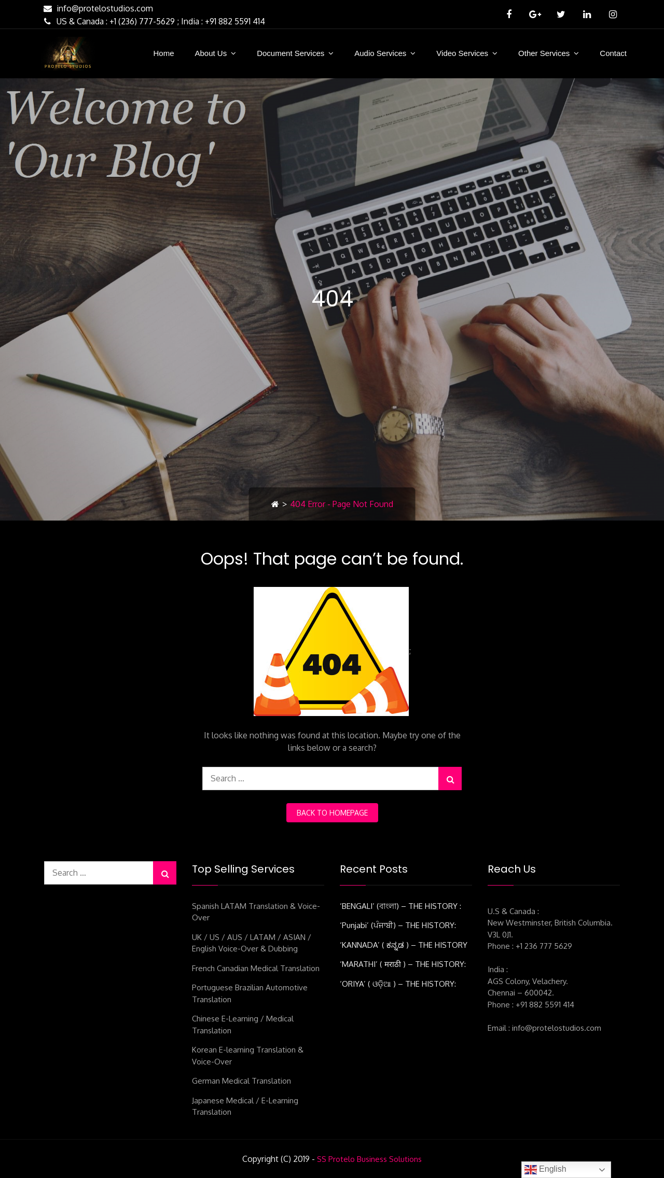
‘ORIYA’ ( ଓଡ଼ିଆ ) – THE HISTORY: (398, 984)
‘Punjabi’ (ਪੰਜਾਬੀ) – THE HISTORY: (398, 925)
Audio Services (380, 53)
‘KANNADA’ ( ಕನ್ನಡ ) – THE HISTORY (403, 945)
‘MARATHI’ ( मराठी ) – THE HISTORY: (403, 964)
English (545, 1169)
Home (163, 53)
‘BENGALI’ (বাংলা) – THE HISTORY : (400, 906)
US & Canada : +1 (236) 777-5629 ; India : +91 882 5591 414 (153, 21)
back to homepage (332, 812)
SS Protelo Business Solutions (369, 1159)
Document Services (290, 53)
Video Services (462, 53)
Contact (613, 53)
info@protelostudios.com (97, 8)
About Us (211, 53)
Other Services (544, 53)
